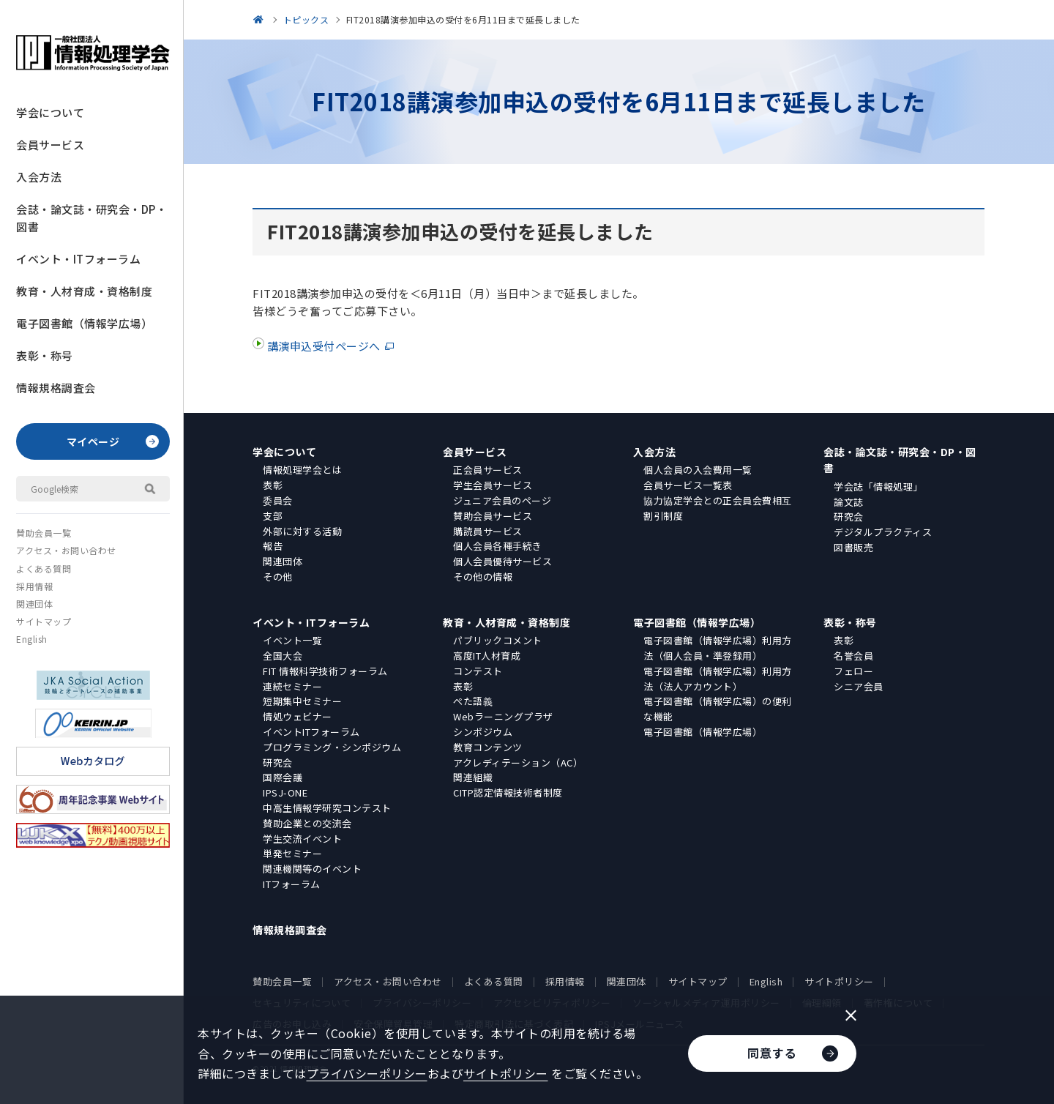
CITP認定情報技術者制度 (508, 792)
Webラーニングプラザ (503, 716)
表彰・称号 (44, 355)
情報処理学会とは (302, 470)
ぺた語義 (473, 701)
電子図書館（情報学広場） (84, 323)
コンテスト (478, 671)
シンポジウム (482, 732)
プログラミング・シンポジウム (332, 747)
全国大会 (282, 656)
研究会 (849, 516)
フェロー (853, 671)
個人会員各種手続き (497, 546)
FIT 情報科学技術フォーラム (325, 671)
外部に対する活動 (302, 531)
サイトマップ (43, 621)
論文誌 (849, 502)
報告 (273, 546)
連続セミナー (292, 686)
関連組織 (473, 777)
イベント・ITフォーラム (78, 258)
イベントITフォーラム (311, 732)
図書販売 (853, 547)
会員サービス (50, 144)
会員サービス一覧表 (688, 485)
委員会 (278, 500)
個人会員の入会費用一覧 (697, 470)
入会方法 (38, 176)
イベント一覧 (292, 640)
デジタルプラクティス (883, 532)
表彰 (273, 485)
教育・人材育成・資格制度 (84, 291)
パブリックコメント (497, 640)
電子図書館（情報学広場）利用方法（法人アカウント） (717, 678)
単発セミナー (292, 853)
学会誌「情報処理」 (878, 486)
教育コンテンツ (488, 747)
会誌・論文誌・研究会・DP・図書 (91, 217)
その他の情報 (482, 576)
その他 (278, 576)
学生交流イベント (302, 839)
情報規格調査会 (56, 387)
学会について (50, 112)
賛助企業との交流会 (307, 823)
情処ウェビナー (297, 716)
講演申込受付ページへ (322, 346)
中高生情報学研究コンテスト (327, 808)
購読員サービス (488, 531)
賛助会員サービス (492, 516)
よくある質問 (43, 568)
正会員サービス (488, 470)
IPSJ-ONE (285, 792)
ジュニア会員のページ (502, 500)
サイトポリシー (839, 981)
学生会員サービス (492, 485)
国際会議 (282, 777)
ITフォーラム (292, 884)
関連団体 (34, 603)
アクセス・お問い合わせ (66, 550)
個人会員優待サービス (502, 561)
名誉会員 (853, 656)
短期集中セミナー (302, 701)
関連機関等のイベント (312, 869)
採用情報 (34, 586)
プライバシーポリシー (367, 1073)
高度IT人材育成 (486, 656)
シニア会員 (858, 686)
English (32, 639)
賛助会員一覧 (43, 532)
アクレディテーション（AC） (518, 762)
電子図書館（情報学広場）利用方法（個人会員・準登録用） (717, 648)
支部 (273, 516)
